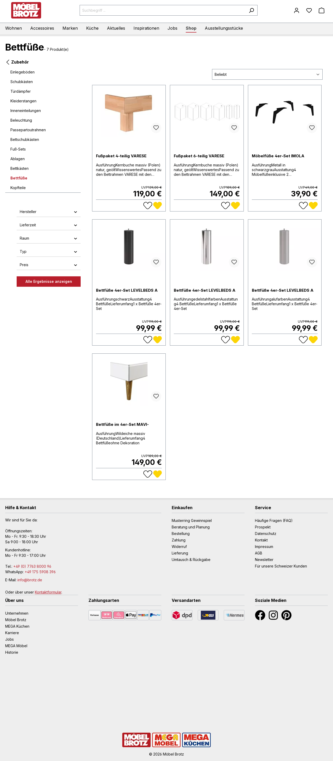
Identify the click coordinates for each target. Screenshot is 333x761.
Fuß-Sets (18, 149)
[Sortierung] (267, 74)
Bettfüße (18, 178)
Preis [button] (49, 265)
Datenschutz (265, 533)
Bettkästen (19, 168)
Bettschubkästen (24, 139)
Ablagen (17, 159)
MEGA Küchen (17, 626)
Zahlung (178, 540)
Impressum (264, 546)
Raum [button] (49, 238)
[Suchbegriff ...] (163, 10)
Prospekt (263, 527)
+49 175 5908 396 (40, 572)
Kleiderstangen (23, 101)
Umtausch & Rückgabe (191, 559)
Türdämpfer (20, 91)
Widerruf (179, 546)
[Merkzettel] (309, 10)
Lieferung (180, 553)
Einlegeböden (22, 72)
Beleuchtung (21, 120)
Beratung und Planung (191, 527)
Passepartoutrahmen (28, 130)
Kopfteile (18, 187)
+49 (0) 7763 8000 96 (32, 566)
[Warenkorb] (321, 10)
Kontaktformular (48, 592)
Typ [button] (49, 251)
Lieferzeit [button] (49, 225)
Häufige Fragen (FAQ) (274, 520)
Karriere (12, 633)
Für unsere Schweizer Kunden (281, 566)
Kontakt (261, 540)
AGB (258, 553)
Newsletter (264, 559)
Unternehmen (16, 613)
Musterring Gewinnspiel (192, 520)
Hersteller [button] (49, 211)
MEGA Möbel (16, 646)
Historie (11, 652)
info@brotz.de (29, 580)
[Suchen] (251, 10)
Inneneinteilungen (25, 110)
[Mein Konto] (296, 10)
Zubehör (17, 62)
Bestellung (181, 533)
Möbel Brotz (15, 619)
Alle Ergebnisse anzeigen (48, 281)
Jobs (9, 639)
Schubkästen (21, 81)
